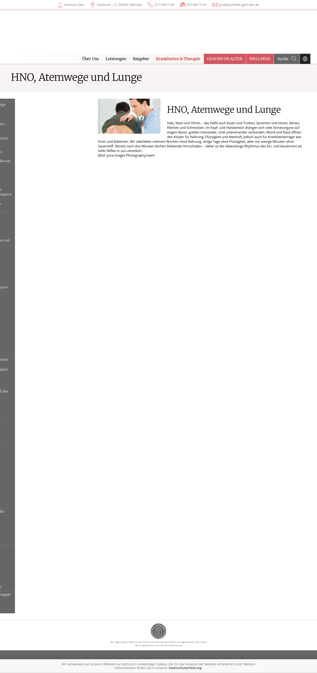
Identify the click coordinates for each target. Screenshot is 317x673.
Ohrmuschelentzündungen (31, 268)
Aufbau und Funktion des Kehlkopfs (38, 134)
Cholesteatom (21, 226)
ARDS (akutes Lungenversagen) (34, 600)
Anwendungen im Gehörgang (33, 114)
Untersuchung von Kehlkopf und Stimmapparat (46, 194)
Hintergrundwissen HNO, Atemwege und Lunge (43, 106)
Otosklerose (20, 273)
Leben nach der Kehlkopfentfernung (38, 175)
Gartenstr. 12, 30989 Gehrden (119, 4)
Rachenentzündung (26, 384)
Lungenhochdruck (25, 568)
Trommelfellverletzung (28, 282)
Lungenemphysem (25, 480)
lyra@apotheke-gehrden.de (239, 4)
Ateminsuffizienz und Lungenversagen (45, 594)
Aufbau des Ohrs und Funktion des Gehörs (42, 124)
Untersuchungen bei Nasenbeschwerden (41, 204)
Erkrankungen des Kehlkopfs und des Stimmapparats (44, 393)
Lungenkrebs (21, 490)
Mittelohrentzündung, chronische (36, 259)
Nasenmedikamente (26, 185)
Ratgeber (141, 58)
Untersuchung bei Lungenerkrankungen (41, 189)
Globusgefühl (21, 401)
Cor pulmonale (22, 558)
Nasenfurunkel (22, 323)
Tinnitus (18, 278)
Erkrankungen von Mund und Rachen (44, 359)
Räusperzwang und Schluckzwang (36, 416)
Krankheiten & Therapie (178, 58)
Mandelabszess (22, 365)
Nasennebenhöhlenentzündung (34, 328)
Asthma (17, 451)
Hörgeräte (19, 170)
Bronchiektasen (23, 456)
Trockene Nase (22, 342)
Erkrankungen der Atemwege (37, 446)
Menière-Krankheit (26, 249)
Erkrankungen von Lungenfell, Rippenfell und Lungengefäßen (38, 550)
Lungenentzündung (26, 485)
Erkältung (19, 471)
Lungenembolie (23, 563)
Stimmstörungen (24, 439)
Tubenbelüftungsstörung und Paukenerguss (44, 287)
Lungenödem (21, 573)
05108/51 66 (164, 4)
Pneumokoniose (23, 536)
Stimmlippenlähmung (27, 425)
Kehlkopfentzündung (27, 406)
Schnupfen (20, 338)
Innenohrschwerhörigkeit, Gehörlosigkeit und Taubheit (45, 242)
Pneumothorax (22, 582)
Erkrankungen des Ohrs (32, 216)
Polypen (18, 379)
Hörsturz (18, 235)
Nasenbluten (21, 319)
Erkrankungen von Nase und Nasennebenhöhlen (36, 297)
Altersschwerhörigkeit (28, 221)
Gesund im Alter (224, 58)
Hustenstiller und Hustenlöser (33, 166)
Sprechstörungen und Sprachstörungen (40, 420)
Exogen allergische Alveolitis (32, 521)
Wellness (259, 58)
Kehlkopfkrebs (22, 411)
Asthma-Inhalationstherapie (32, 119)
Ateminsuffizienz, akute (29, 604)
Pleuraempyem (22, 577)
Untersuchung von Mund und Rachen (39, 199)
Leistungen (116, 58)
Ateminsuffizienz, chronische (33, 609)
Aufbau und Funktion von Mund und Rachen (44, 138)
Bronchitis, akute (24, 461)
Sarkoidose (20, 541)
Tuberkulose (21, 499)
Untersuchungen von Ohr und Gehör (38, 208)
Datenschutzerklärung (185, 668)
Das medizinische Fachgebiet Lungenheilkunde (45, 161)
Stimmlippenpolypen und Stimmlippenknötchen (30, 432)
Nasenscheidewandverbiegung (33, 333)
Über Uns (90, 58)
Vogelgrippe (20, 504)
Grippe (16, 475)
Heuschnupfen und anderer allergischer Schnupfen (40, 307)
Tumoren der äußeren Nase (31, 347)
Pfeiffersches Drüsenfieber (31, 374)
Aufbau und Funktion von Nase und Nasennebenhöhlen (37, 145)
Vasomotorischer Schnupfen (32, 352)
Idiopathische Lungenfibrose (32, 526)
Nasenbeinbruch (23, 314)
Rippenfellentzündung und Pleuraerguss (41, 587)
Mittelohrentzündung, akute (32, 254)
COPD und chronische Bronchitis (35, 466)
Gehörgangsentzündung (29, 231)
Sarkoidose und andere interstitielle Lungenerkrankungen (42, 513)
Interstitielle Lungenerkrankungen (37, 531)
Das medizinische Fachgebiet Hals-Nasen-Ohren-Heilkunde (41, 154)
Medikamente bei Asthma (30, 180)
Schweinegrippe (23, 494)
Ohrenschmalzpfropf (27, 263)
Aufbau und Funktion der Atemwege (38, 129)
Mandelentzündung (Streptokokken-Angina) (44, 369)
